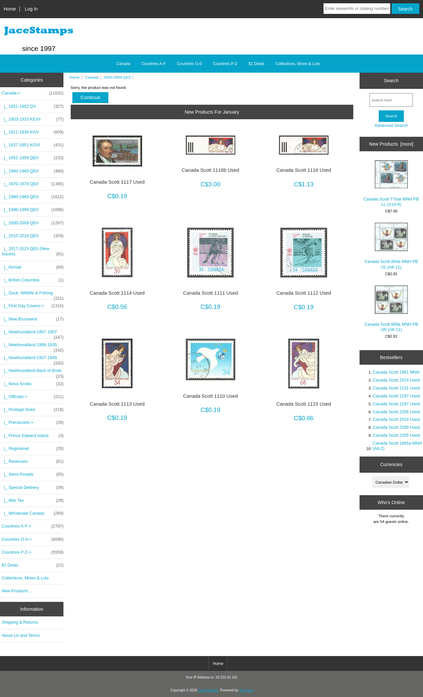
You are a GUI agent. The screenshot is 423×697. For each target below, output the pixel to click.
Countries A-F (153, 63)
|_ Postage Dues (32, 409)
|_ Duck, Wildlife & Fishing (32, 294)
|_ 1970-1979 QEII (32, 184)
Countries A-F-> (32, 526)
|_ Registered (32, 448)
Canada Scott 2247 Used (396, 403)
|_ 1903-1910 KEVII (32, 119)
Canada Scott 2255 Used (396, 435)
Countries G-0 (189, 63)
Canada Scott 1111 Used (210, 293)
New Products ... (17, 590)
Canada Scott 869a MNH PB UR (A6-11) (391, 308)
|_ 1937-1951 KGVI (32, 145)
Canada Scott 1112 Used (303, 293)
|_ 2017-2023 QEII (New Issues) (32, 251)
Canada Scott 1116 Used (303, 170)
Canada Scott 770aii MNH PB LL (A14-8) (391, 183)
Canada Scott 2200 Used (396, 427)
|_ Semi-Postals (32, 474)
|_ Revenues (32, 461)
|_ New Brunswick (32, 319)
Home (10, 9)
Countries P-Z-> (32, 552)
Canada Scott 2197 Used (396, 395)
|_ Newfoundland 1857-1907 (32, 333)
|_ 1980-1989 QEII (32, 197)
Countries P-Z (225, 63)
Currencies (391, 464)
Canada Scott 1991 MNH (396, 372)
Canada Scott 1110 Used (210, 396)
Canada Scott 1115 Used (303, 404)
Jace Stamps (208, 690)
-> (32, 93)
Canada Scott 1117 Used (117, 182)
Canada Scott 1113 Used (117, 404)
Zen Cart (246, 690)
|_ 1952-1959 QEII (32, 158)
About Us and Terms (21, 635)
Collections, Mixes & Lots (298, 63)
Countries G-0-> (32, 539)
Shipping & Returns (20, 622)
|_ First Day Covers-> (32, 306)
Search (391, 80)
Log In (31, 9)
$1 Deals (256, 63)
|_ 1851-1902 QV (32, 106)
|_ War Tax (32, 500)
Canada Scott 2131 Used (396, 387)
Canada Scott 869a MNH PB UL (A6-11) (391, 246)
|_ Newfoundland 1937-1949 (32, 359)
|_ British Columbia (32, 280)
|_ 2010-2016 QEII (32, 235)
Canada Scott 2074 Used (396, 380)
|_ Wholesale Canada (32, 513)
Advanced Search (391, 125)
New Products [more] (391, 144)
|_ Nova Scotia (32, 383)
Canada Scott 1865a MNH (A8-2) (397, 446)
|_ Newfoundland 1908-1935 (32, 346)
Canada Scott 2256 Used (396, 411)
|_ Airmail (32, 267)
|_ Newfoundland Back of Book (32, 372)
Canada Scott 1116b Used (210, 170)
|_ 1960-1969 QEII (32, 171)
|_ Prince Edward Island (32, 435)
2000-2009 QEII (117, 77)
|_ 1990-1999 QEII (32, 209)
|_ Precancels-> (32, 422)
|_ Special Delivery (32, 487)
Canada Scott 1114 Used (117, 293)
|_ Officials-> (32, 396)
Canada (91, 77)
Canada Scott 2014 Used (396, 419)
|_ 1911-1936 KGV (32, 132)
